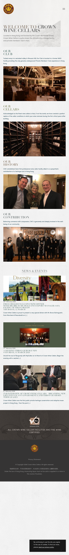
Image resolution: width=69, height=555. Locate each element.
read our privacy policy (46, 548)
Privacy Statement (34, 459)
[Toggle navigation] (64, 9)
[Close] (61, 550)
